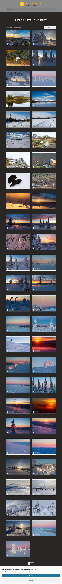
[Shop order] (50, 27)
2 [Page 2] (30, 563)
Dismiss (31, 580)
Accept (31, 575)
